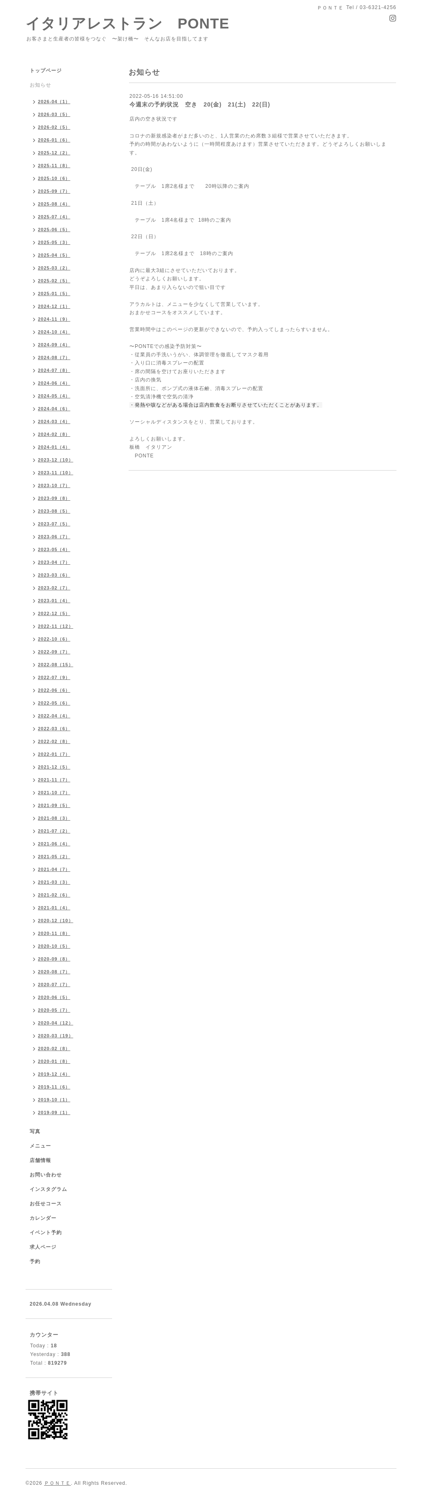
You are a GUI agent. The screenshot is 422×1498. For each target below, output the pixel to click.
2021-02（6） (54, 894)
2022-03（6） (54, 728)
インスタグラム (48, 1189)
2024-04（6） (54, 408)
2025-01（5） (54, 293)
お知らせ (40, 85)
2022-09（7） (54, 651)
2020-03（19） (55, 1035)
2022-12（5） (54, 613)
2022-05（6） (54, 702)
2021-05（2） (54, 856)
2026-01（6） (54, 139)
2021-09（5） (54, 805)
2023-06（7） (54, 536)
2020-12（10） (55, 920)
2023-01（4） (54, 600)
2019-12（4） (54, 1074)
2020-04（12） (55, 1022)
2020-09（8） (54, 958)
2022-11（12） (55, 626)
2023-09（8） (54, 498)
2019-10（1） (54, 1099)
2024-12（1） (54, 306)
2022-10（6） (54, 639)
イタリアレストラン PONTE (135, 23)
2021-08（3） (54, 818)
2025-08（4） (54, 203)
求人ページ (43, 1247)
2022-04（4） (54, 715)
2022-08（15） (55, 664)
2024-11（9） (54, 319)
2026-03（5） (54, 114)
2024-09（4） (54, 344)
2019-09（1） (54, 1112)
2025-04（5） (54, 255)
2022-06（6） (54, 690)
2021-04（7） (54, 869)
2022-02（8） (54, 741)
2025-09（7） (54, 191)
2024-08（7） (54, 357)
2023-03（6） (54, 575)
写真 (35, 1131)
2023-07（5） (54, 523)
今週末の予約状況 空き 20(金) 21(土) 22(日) (199, 104)
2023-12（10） (55, 459)
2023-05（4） (54, 549)
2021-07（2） (54, 830)
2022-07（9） (54, 677)
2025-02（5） (54, 280)
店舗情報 (40, 1160)
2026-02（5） (54, 127)
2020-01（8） (54, 1061)
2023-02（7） (54, 587)
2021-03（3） (54, 882)
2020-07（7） (54, 984)
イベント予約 (46, 1232)
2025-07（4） (54, 216)
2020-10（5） (54, 946)
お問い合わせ (46, 1175)
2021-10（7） (54, 792)
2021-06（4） (54, 843)
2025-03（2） (54, 267)
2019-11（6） (54, 1086)
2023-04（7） (54, 562)
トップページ (46, 70)
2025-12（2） (54, 152)
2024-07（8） (54, 370)
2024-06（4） (54, 383)
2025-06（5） (54, 229)
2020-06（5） (54, 997)
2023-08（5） (54, 511)
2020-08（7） (54, 971)
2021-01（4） (54, 907)
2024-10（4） (54, 331)
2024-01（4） (54, 447)
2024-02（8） (54, 434)
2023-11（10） (55, 472)
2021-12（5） (54, 766)
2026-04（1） (54, 101)
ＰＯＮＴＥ (57, 1483)
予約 (35, 1261)
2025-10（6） (54, 178)
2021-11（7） (54, 779)
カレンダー (43, 1218)
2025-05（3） (54, 242)
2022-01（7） (54, 754)
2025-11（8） (54, 165)
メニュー (40, 1146)
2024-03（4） (54, 421)
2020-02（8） (54, 1048)
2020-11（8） (54, 933)
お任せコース (46, 1204)
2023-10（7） (54, 485)
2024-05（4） (54, 395)
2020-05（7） (54, 1010)
